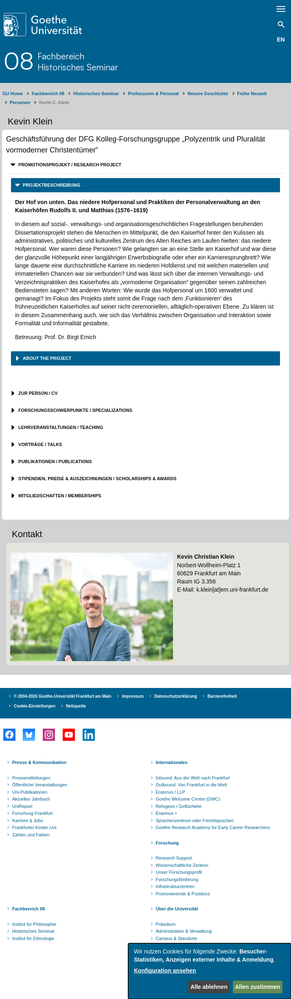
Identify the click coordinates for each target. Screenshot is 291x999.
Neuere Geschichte (208, 93)
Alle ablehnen (209, 987)
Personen (20, 102)
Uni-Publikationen (29, 792)
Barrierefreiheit (222, 696)
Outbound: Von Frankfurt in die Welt (191, 784)
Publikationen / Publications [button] (54, 461)
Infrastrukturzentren (175, 886)
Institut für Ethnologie (33, 938)
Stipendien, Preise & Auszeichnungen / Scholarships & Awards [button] (97, 478)
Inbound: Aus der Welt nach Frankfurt (193, 777)
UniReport (22, 806)
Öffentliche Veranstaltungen (39, 784)
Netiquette (76, 706)
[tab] (145, 165)
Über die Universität (177, 908)
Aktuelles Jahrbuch (31, 799)
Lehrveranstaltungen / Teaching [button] (60, 427)
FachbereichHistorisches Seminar (77, 61)
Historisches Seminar (96, 93)
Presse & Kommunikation (39, 762)
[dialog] (209, 971)
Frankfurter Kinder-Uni (34, 827)
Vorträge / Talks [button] (39, 444)
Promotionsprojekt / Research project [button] (69, 164)
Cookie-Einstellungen (34, 706)
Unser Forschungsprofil (179, 872)
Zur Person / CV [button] (37, 393)
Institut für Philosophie (34, 924)
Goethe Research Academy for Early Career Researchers (213, 827)
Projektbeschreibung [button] (51, 185)
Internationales (172, 762)
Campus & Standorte (176, 938)
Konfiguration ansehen (165, 970)
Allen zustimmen (257, 987)
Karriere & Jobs (27, 820)
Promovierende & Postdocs (183, 893)
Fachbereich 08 (48, 93)
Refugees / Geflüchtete (179, 806)
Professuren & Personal (153, 93)
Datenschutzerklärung (175, 696)
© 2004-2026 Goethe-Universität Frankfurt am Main (63, 696)
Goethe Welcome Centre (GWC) (188, 799)
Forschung (167, 842)
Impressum (133, 696)
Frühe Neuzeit (252, 93)
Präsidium (166, 924)
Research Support (174, 857)
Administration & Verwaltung (184, 931)
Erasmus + (166, 813)
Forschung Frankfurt (32, 813)
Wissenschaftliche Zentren (182, 865)
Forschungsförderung (177, 879)
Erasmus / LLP (170, 792)
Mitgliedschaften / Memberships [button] (59, 495)
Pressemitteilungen (31, 777)
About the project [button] (46, 358)
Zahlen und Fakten (31, 834)
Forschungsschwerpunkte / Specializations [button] (74, 410)
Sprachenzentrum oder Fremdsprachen (195, 820)
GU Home (12, 93)
